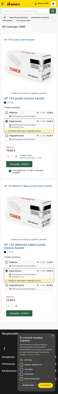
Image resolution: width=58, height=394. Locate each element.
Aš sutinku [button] (45, 385)
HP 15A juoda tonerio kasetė (19, 39)
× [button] (53, 336)
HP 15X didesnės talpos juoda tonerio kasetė (28, 185)
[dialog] (36, 362)
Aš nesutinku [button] (28, 385)
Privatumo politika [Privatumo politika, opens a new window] (33, 355)
